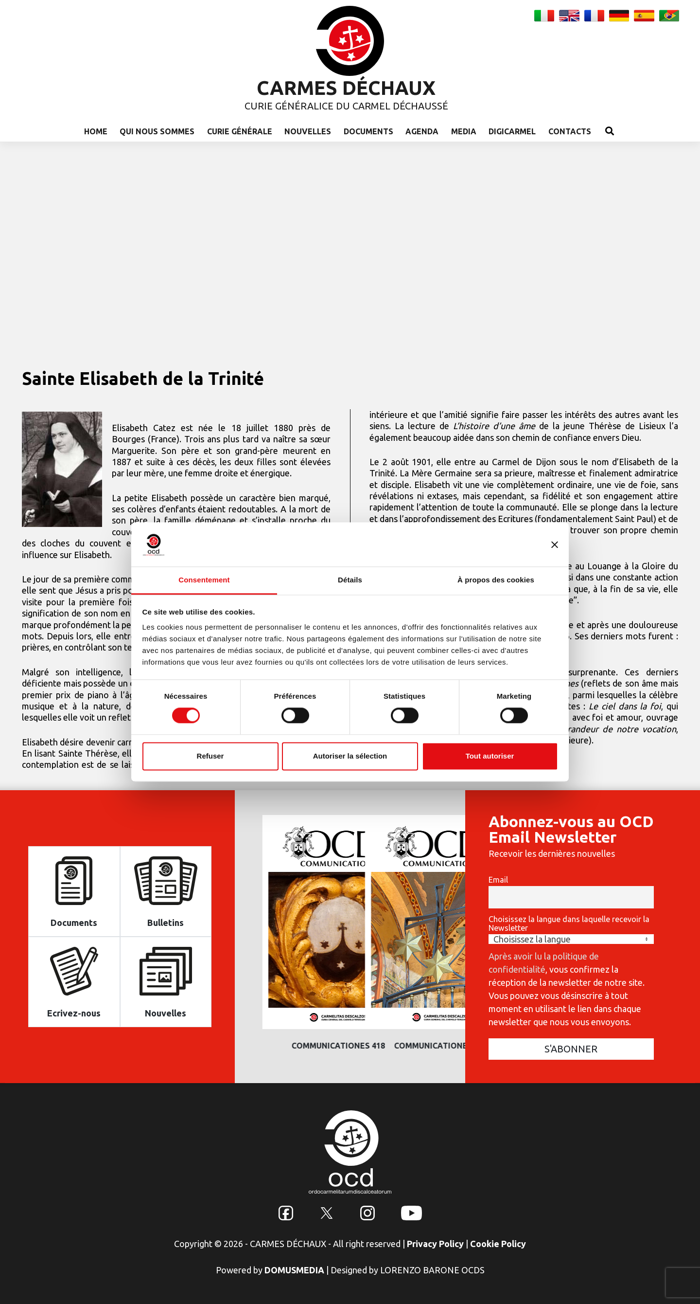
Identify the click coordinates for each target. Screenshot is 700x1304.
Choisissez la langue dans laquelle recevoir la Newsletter (569, 923)
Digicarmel (512, 131)
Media (463, 131)
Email (498, 879)
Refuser (210, 756)
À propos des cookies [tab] (495, 580)
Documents (368, 131)
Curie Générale (239, 131)
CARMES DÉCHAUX (346, 88)
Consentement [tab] (203, 580)
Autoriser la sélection (350, 756)
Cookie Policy (498, 1244)
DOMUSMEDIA (294, 1270)
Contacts (569, 131)
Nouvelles (307, 131)
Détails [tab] (350, 580)
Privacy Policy (435, 1244)
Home (95, 131)
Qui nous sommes (157, 131)
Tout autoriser (490, 756)
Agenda (421, 131)
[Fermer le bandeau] (554, 544)
